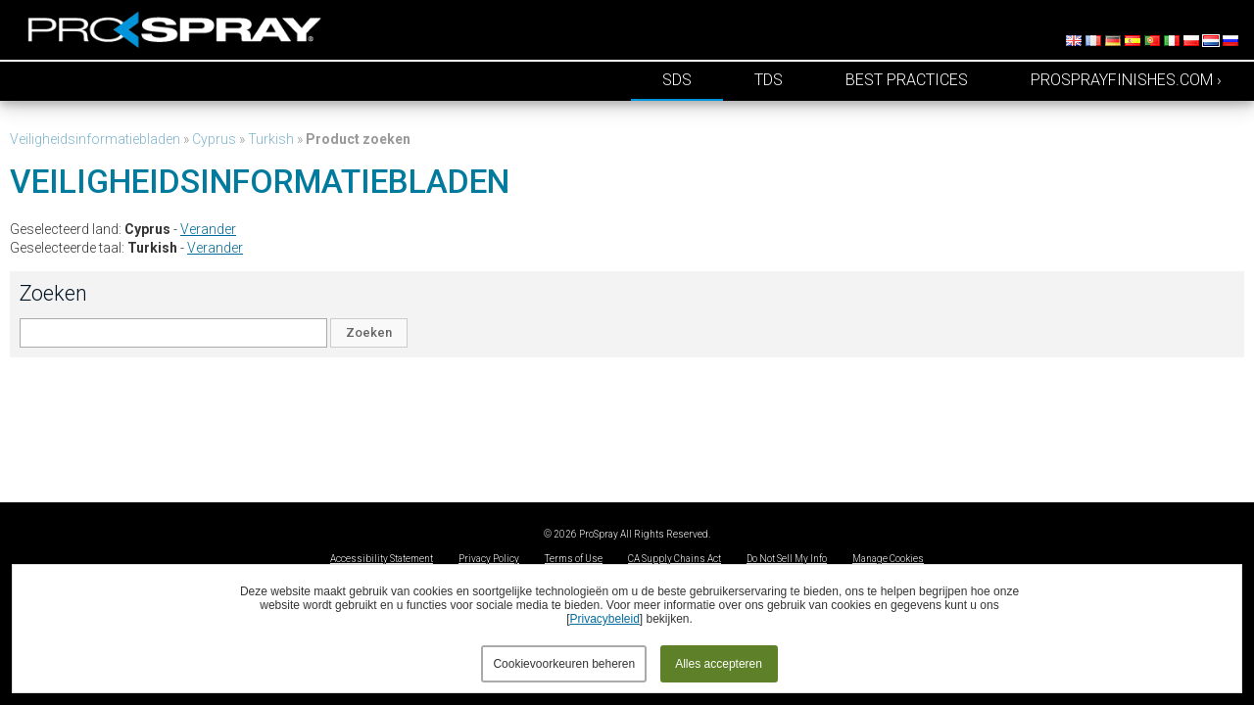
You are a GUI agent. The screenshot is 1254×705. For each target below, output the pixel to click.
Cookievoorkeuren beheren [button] (564, 664)
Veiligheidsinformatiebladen (95, 139)
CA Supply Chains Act (674, 558)
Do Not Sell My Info (787, 558)
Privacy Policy (488, 558)
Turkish (271, 139)
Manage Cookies (888, 558)
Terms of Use (574, 558)
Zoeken (369, 332)
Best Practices (906, 79)
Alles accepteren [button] (718, 664)
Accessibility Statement (381, 558)
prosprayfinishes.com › (1126, 79)
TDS (768, 79)
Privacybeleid (604, 619)
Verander (208, 229)
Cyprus (214, 139)
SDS (677, 79)
